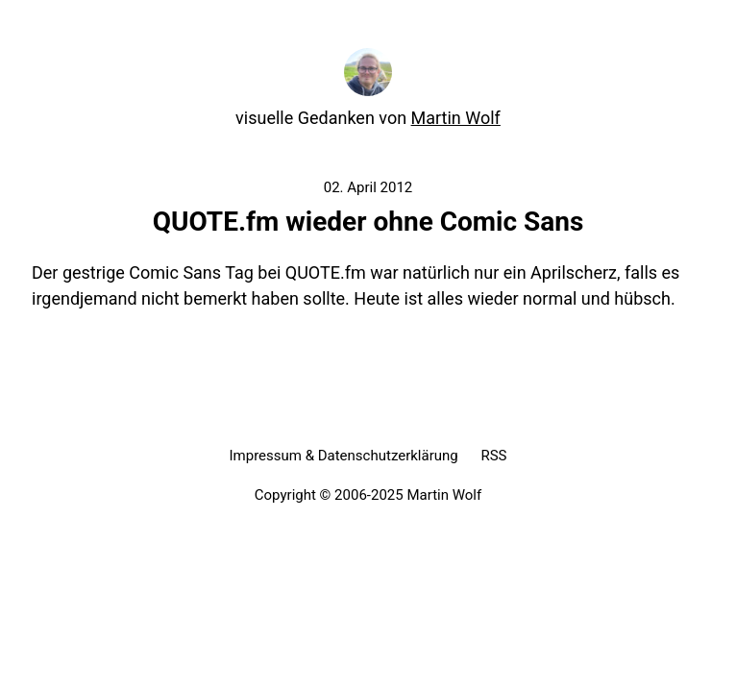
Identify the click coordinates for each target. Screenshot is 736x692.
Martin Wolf (456, 118)
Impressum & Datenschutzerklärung (343, 455)
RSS (493, 455)
